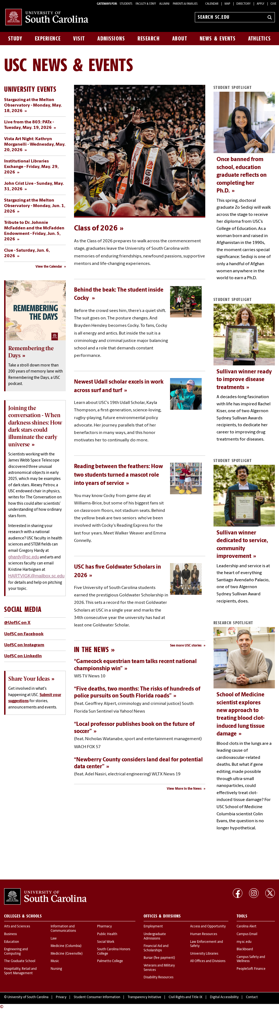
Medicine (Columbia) (66, 946)
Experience (48, 38)
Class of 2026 (96, 228)
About (179, 38)
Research (149, 38)
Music (55, 961)
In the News (91, 649)
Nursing (56, 969)
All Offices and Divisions (207, 961)
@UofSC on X (17, 623)
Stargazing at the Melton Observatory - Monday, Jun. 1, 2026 (34, 206)
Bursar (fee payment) (159, 958)
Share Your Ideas (29, 678)
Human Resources (203, 934)
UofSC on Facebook (23, 634)
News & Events (218, 38)
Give (273, 4)
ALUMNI (164, 4)
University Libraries (204, 953)
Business (10, 934)
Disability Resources (158, 977)
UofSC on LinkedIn (23, 656)
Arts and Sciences (17, 926)
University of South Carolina (27, 997)
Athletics (259, 38)
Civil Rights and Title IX (186, 997)
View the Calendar (48, 266)
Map (227, 4)
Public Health (107, 934)
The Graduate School (19, 961)
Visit (79, 38)
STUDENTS (126, 4)
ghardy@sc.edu (23, 557)
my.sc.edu (244, 942)
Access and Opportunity (208, 926)
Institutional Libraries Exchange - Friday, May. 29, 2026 (31, 167)
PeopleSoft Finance (251, 969)
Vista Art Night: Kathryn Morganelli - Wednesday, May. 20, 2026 (34, 144)
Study (15, 38)
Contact (252, 997)
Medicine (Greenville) (67, 953)
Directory (243, 4)
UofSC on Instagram (24, 645)
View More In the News (184, 789)
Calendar (211, 4)
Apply (260, 4)
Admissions (111, 38)
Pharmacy (104, 926)
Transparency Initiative (144, 997)
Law (54, 938)
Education (11, 942)
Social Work (105, 942)
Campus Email (247, 934)
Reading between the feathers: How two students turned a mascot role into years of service (118, 475)
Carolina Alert (246, 926)
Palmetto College (110, 961)
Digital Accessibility (224, 997)
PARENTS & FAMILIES (185, 4)
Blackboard (245, 949)
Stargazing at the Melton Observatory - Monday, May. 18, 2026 (33, 105)
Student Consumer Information (97, 997)
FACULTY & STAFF (146, 4)
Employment (153, 926)
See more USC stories (186, 645)
